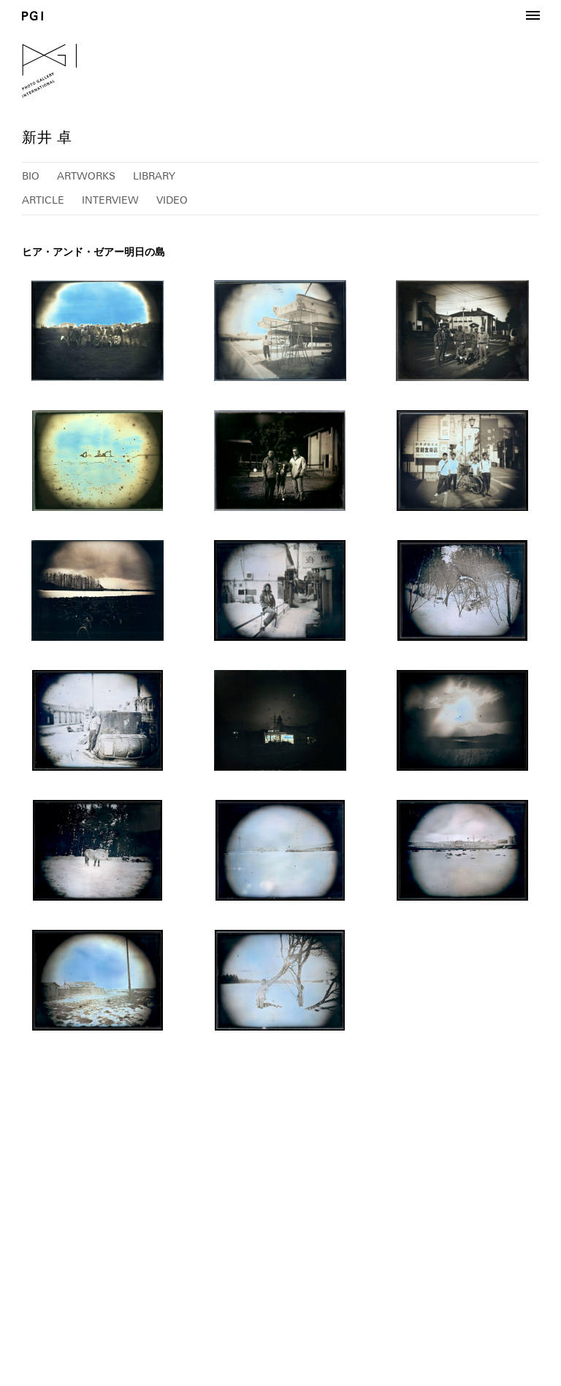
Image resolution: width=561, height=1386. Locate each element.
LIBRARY (154, 176)
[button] (532, 16)
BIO (30, 176)
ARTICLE (43, 200)
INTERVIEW (110, 200)
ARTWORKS (86, 176)
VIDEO (172, 200)
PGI (32, 15)
